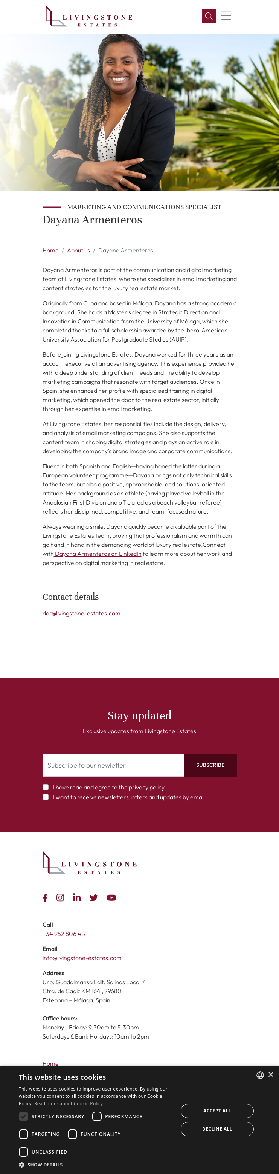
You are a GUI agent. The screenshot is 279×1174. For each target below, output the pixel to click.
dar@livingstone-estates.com (81, 613)
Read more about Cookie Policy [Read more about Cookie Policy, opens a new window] (68, 1103)
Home (51, 250)
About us (78, 250)
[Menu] (226, 15)
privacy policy (147, 787)
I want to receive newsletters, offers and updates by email (128, 797)
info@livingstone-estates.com (82, 958)
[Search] (209, 16)
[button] (96, 1164)
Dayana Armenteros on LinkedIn (98, 553)
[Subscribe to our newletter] (113, 765)
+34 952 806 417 (64, 933)
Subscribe (210, 765)
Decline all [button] (217, 1129)
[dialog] (139, 1120)
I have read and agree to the (109, 787)
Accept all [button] (217, 1111)
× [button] (270, 1075)
